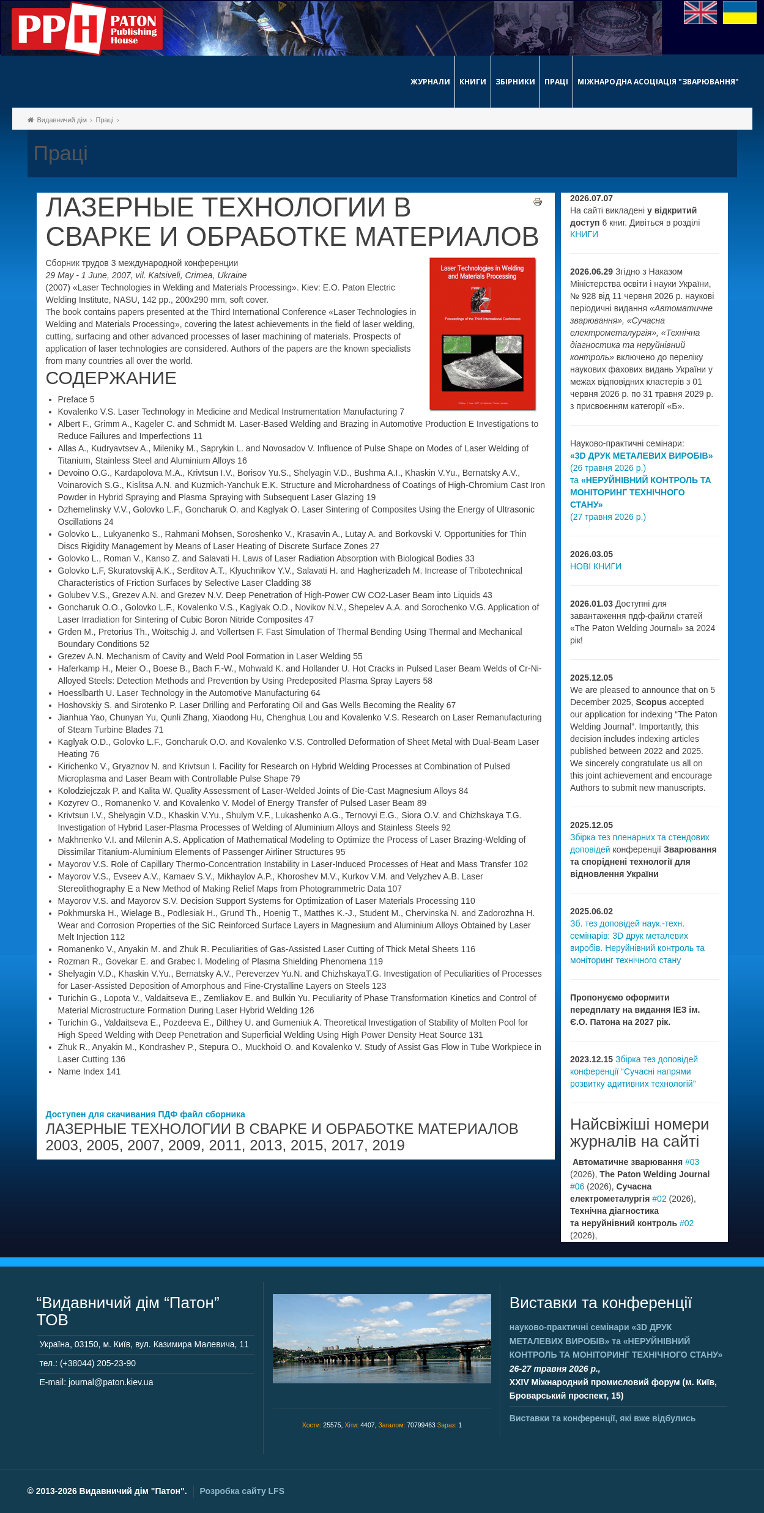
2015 (307, 1145)
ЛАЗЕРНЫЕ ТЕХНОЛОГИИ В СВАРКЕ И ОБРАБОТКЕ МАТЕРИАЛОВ (293, 222)
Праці (556, 81)
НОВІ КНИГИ (595, 566)
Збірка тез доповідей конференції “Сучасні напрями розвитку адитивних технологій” (634, 1071)
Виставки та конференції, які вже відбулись (603, 1418)
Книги (472, 81)
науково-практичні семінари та (616, 1340)
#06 (577, 1186)
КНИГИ (584, 234)
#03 (692, 1162)
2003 (62, 1145)
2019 (388, 1145)
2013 (266, 1145)
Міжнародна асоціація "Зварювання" (658, 81)
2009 (184, 1145)
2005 (102, 1145)
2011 (225, 1145)
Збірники (515, 81)
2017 (348, 1145)
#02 (659, 1199)
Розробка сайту (242, 1491)
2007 (143, 1145)
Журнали (430, 81)
